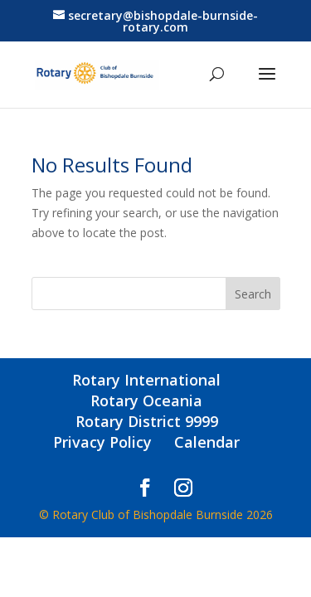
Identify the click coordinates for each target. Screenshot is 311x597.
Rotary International (146, 380)
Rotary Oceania (146, 400)
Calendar (207, 442)
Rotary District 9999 (146, 421)
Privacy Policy (102, 442)
